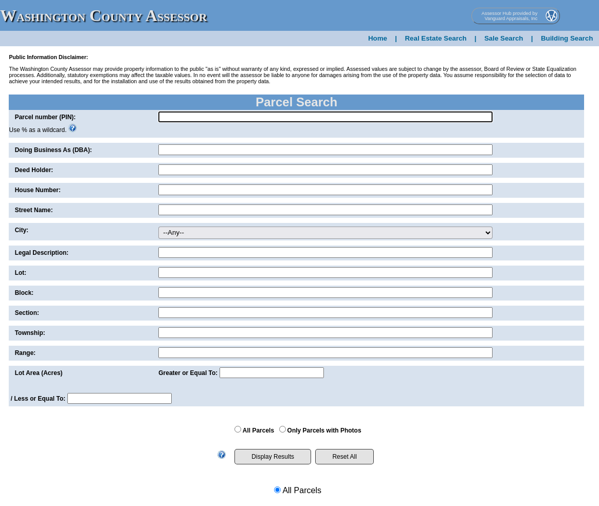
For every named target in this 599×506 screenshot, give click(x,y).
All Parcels (258, 430)
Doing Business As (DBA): (53, 150)
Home (377, 38)
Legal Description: (42, 252)
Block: (24, 292)
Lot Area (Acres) (39, 373)
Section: (27, 312)
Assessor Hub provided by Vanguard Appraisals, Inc (510, 16)
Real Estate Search (435, 38)
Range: (25, 353)
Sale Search (503, 38)
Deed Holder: (34, 170)
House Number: (38, 190)
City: (22, 230)
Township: (30, 332)
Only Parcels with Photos (324, 430)
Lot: (21, 272)
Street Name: (34, 210)
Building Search (567, 38)
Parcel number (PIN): (45, 117)
